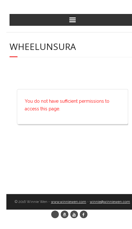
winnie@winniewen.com (110, 202)
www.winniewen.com (68, 202)
